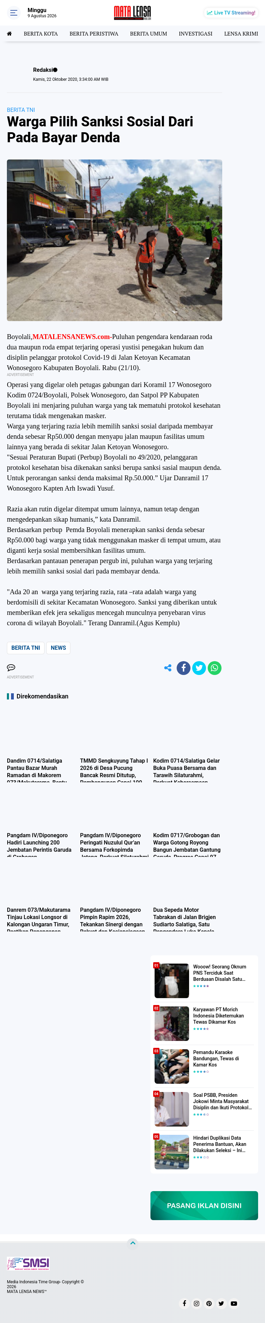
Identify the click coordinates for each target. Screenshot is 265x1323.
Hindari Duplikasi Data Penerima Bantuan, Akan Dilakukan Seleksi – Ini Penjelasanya (219, 1144)
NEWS (58, 648)
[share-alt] (168, 668)
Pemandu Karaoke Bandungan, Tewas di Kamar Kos (216, 1059)
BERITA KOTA (41, 33)
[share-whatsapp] (215, 668)
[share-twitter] (199, 668)
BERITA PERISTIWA (94, 33)
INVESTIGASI (196, 33)
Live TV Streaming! (234, 13)
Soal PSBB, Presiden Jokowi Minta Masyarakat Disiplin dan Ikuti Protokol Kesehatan (221, 1101)
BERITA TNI (21, 110)
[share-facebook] (183, 668)
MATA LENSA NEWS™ (27, 1291)
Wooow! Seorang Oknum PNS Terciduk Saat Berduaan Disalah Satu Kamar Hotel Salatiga (219, 973)
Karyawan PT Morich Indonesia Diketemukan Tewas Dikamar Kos (218, 1016)
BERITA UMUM (148, 33)
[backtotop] (132, 1244)
